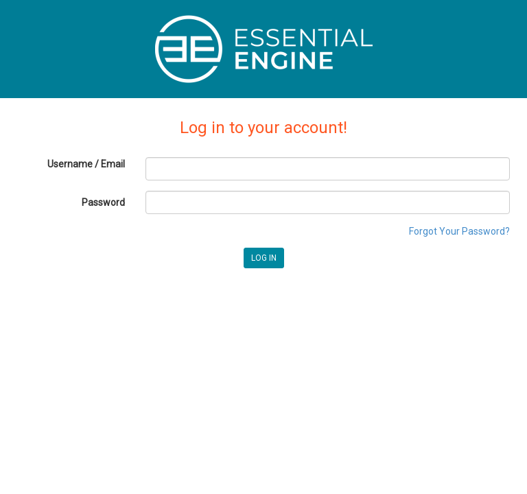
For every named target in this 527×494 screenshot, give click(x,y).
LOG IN (264, 258)
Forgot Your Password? (459, 231)
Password (103, 202)
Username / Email (86, 163)
